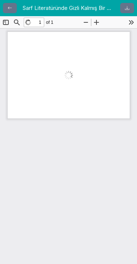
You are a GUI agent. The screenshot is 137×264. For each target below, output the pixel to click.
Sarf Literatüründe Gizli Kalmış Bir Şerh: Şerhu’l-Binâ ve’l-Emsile (68, 7)
